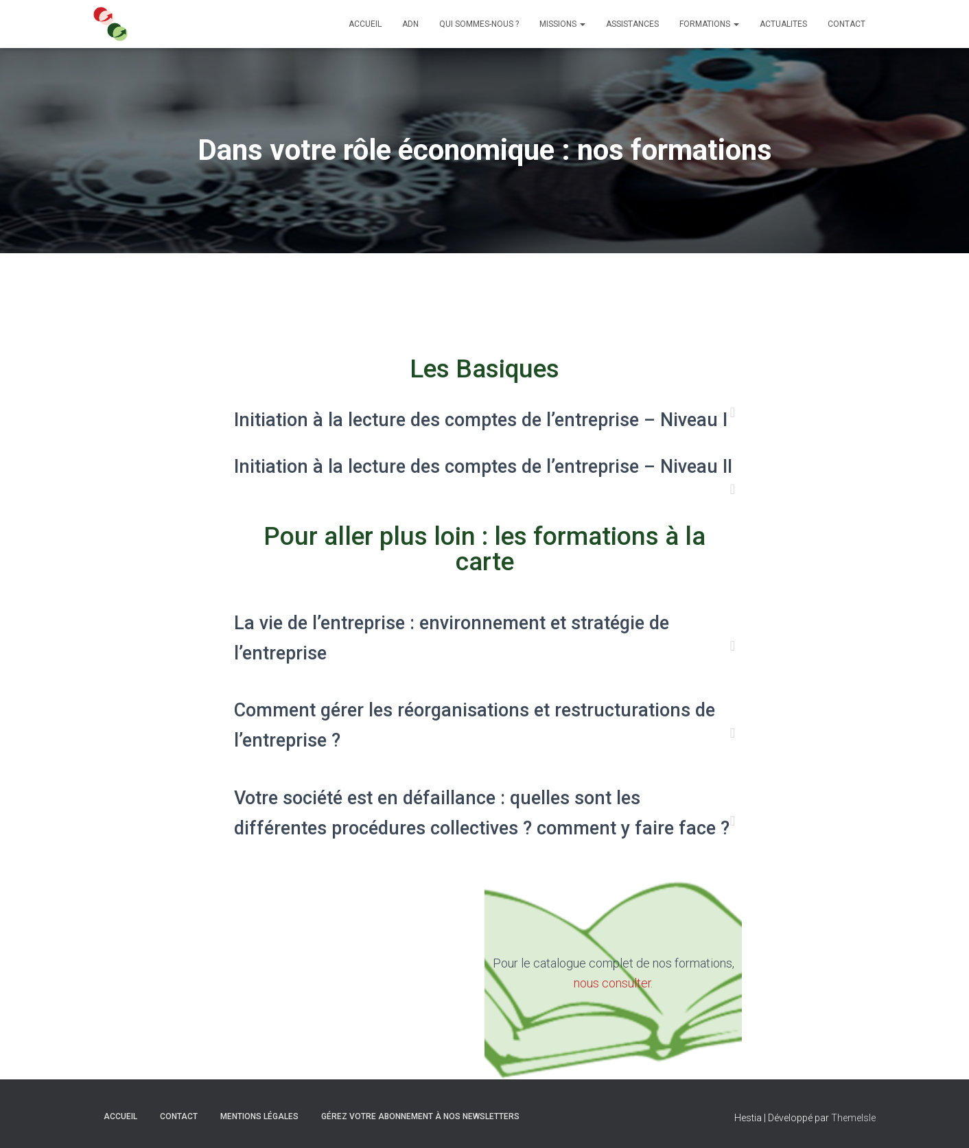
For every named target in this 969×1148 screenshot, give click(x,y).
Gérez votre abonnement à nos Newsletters (420, 1116)
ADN (410, 24)
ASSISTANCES (632, 24)
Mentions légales (259, 1116)
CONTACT (846, 24)
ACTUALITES (783, 24)
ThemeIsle (853, 1117)
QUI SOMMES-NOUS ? (479, 24)
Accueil (120, 1116)
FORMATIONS (709, 24)
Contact (179, 1116)
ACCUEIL (365, 24)
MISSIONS (562, 24)
